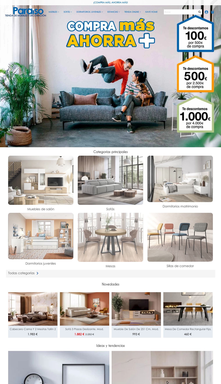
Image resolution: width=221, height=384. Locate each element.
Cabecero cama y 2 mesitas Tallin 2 (33, 329)
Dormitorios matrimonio (180, 206)
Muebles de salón (40, 209)
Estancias (112, 12)
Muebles (53, 12)
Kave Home (151, 12)
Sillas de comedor (180, 266)
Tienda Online (131, 12)
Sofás (67, 12)
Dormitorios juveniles (88, 12)
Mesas (110, 266)
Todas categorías (24, 273)
